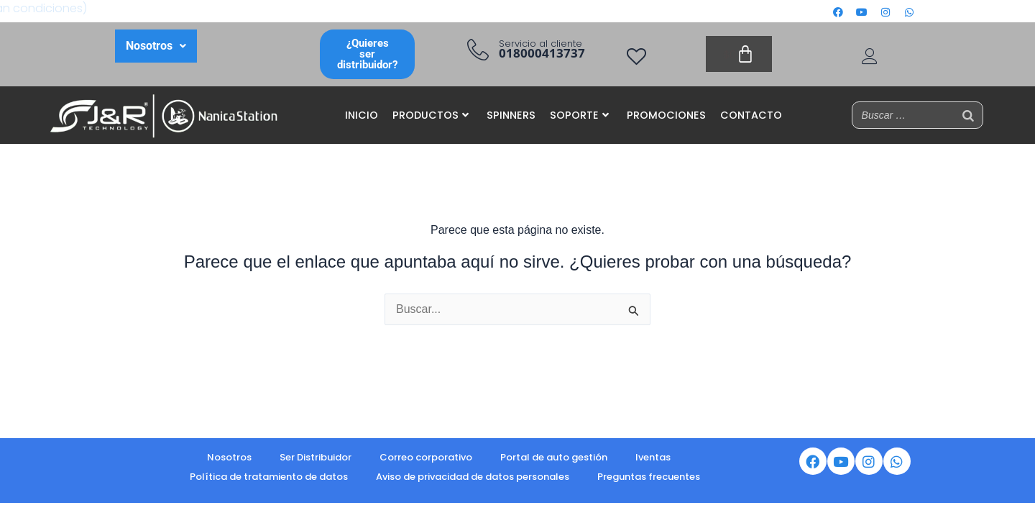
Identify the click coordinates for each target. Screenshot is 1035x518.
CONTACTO (751, 115)
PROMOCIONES (666, 115)
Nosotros (229, 457)
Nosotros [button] (156, 46)
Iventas (653, 457)
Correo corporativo (426, 457)
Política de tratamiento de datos (269, 476)
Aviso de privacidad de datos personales (472, 476)
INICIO (361, 115)
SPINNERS (511, 115)
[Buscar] (968, 115)
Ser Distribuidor (315, 457)
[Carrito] (739, 54)
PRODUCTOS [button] (430, 115)
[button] (156, 46)
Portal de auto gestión (553, 457)
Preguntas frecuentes (648, 476)
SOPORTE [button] (579, 115)
